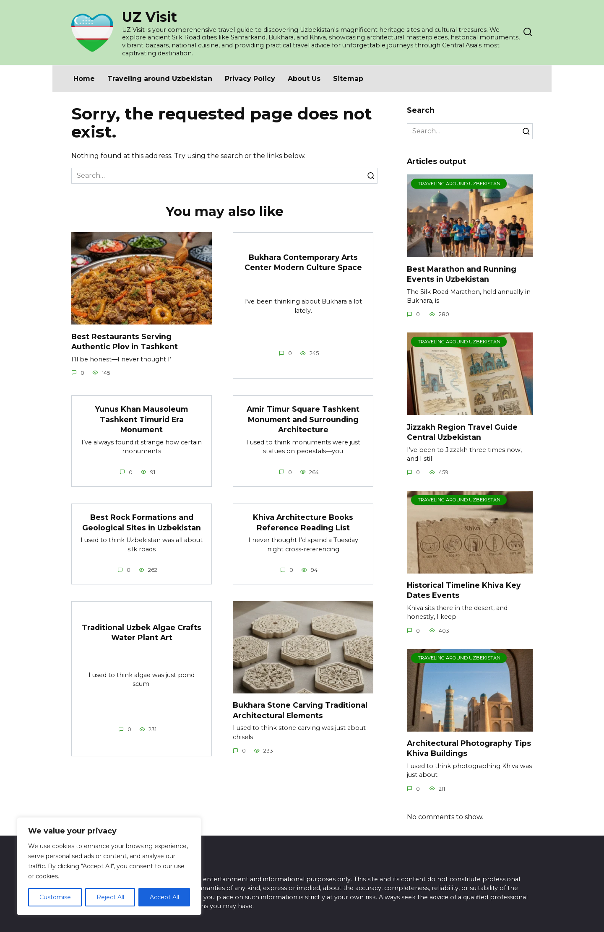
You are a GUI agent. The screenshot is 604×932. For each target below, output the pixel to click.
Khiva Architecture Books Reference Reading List (303, 522)
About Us (304, 79)
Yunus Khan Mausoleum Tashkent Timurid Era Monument (141, 419)
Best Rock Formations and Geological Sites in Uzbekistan (141, 522)
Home (84, 79)
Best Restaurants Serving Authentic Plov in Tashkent (124, 341)
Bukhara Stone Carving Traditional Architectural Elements (300, 710)
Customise (55, 897)
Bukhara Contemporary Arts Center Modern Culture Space (303, 262)
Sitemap (348, 79)
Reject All (110, 897)
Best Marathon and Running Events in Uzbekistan (461, 273)
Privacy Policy (250, 79)
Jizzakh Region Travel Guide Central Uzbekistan (462, 431)
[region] (109, 866)
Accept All (164, 897)
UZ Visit (149, 17)
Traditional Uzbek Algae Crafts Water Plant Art (141, 632)
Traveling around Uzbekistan (159, 79)
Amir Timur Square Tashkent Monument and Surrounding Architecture (303, 419)
